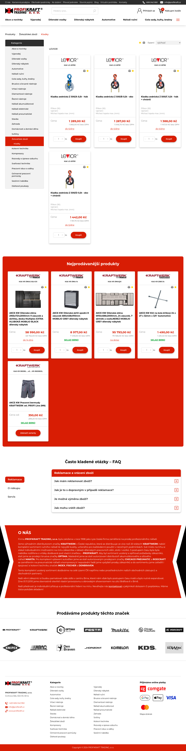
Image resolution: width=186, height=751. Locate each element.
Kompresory (18, 153)
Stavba (15, 119)
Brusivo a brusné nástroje (24, 84)
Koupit (78, 139)
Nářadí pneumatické (22, 114)
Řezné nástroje (19, 99)
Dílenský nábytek (20, 63)
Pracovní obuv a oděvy (23, 168)
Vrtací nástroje (19, 89)
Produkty (10, 34)
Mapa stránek (146, 714)
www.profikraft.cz (16, 711)
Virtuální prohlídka (108, 2)
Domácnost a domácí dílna (25, 129)
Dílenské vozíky (19, 59)
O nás (7, 2)
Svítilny (15, 134)
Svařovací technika (21, 163)
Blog (96, 2)
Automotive (17, 69)
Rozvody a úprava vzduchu (25, 158)
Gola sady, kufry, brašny (23, 79)
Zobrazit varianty (28, 433)
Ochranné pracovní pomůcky (21, 174)
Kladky (45, 34)
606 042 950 (150, 2)
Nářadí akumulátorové (23, 104)
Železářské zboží (28, 34)
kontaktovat (115, 586)
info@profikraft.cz (170, 2)
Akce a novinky (19, 48)
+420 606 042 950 (17, 703)
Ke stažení (56, 2)
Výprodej (16, 54)
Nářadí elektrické (20, 109)
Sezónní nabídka (20, 181)
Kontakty (123, 2)
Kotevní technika (20, 148)
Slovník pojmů (86, 2)
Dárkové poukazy (20, 186)
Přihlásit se (149, 10)
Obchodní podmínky (40, 2)
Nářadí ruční (18, 74)
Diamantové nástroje (22, 94)
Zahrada (16, 124)
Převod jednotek (70, 2)
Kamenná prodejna (21, 2)
